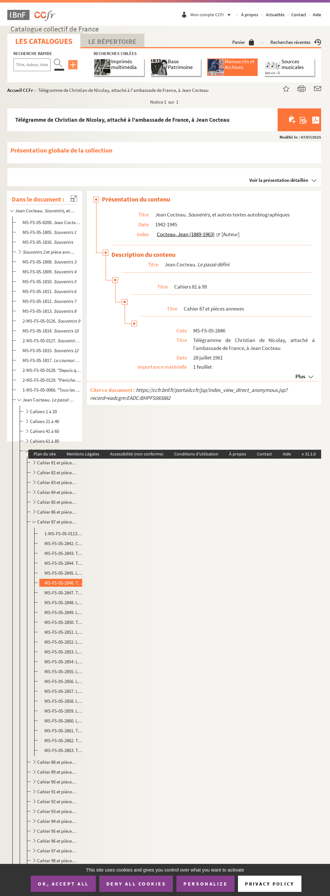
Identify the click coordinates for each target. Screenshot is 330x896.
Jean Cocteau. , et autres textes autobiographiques (45, 211)
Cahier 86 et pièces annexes (57, 512)
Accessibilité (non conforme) (136, 454)
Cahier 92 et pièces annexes (57, 801)
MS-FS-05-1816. (48, 242)
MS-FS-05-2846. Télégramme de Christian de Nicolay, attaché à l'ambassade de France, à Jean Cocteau (63, 583)
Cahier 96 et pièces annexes (57, 841)
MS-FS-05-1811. (49, 291)
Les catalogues (43, 41)
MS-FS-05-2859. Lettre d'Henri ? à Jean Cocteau (63, 711)
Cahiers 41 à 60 (44, 431)
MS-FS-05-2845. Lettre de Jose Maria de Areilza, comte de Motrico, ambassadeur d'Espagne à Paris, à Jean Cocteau (63, 573)
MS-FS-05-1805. (49, 232)
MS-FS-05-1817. (52, 360)
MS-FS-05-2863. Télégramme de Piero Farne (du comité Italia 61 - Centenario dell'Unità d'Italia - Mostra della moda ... (63, 750)
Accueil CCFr (20, 90)
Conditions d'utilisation (196, 454)
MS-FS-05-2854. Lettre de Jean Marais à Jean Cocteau (63, 662)
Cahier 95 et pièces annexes (57, 831)
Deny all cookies (136, 883)
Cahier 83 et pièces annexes (57, 482)
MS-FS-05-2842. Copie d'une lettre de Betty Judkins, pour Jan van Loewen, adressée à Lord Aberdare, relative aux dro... (63, 543)
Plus (300, 376)
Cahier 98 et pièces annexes (57, 861)
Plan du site (45, 454)
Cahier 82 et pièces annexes (57, 472)
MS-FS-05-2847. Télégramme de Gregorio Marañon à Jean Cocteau (63, 593)
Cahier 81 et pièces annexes (57, 463)
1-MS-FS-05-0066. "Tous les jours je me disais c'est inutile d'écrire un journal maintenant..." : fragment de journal (52, 390)
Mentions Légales (83, 454)
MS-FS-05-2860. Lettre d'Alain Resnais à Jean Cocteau (63, 721)
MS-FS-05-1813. (49, 311)
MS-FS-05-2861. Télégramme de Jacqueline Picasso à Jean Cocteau (63, 731)
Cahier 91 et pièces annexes (57, 792)
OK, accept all (63, 883)
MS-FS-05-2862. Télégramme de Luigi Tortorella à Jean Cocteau (63, 740)
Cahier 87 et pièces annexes (57, 522)
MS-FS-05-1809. (49, 272)
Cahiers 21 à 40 (44, 421)
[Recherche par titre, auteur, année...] (31, 64)
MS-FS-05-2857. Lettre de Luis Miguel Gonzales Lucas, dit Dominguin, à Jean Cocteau (63, 691)
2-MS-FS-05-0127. (52, 341)
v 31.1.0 (309, 454)
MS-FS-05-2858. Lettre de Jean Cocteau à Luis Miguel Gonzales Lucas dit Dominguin (63, 701)
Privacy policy (269, 884)
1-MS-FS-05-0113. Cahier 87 (63, 533)
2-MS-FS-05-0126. (51, 321)
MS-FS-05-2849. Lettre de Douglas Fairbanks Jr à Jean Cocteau (63, 612)
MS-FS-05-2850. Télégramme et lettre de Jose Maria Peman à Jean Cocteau (63, 622)
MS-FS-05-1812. (49, 301)
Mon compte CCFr (212, 14)
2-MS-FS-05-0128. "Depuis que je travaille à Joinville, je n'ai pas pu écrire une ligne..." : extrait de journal (52, 370)
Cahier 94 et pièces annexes (57, 821)
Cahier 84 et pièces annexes (57, 492)
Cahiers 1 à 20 (43, 411)
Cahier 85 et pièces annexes (57, 502)
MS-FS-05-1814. (50, 331)
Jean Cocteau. (49, 400)
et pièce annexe (49, 252)
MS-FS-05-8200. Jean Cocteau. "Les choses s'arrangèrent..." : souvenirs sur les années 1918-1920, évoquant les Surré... (52, 222)
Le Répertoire (112, 41)
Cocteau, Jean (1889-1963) (185, 234)
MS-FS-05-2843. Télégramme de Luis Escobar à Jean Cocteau (63, 553)
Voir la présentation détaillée (278, 180)
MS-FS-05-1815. (50, 350)
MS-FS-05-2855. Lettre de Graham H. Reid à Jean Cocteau (63, 671)
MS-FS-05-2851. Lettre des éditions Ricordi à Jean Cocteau (63, 632)
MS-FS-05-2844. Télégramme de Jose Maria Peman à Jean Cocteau (63, 563)
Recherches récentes (295, 42)
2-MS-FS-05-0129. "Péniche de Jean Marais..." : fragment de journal (52, 380)
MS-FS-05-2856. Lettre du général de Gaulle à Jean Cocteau (63, 681)
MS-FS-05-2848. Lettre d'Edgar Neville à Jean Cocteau (63, 602)
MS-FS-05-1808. (49, 262)
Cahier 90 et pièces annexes (57, 782)
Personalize (205, 883)
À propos (249, 14)
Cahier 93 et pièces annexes (57, 811)
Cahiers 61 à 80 (44, 441)
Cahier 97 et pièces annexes (57, 851)
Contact (298, 14)
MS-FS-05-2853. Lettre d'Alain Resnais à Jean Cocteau (63, 652)
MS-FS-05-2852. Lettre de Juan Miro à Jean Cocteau (63, 642)
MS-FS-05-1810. (49, 281)
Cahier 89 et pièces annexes (57, 772)
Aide (317, 14)
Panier (243, 42)
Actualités (275, 14)
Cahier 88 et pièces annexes (57, 762)
